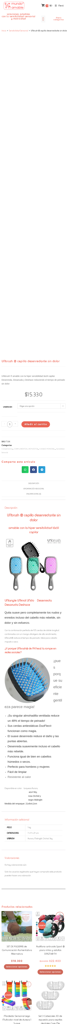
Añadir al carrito (35, 424)
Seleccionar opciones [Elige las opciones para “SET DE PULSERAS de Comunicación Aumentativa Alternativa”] (16, 967)
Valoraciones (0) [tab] (33, 494)
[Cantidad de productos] (9, 424)
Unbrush (7, 407)
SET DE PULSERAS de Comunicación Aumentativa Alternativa (17, 950)
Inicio (4, 31)
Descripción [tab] (33, 483)
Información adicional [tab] (33, 489)
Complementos (7, 449)
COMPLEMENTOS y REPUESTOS (26, 449)
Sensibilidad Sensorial (18, 31)
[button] (43, 19)
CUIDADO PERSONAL (47, 449)
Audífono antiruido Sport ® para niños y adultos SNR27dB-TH (50, 950)
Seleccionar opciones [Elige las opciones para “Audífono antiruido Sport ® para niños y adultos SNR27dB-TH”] (50, 972)
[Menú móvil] (58, 5)
